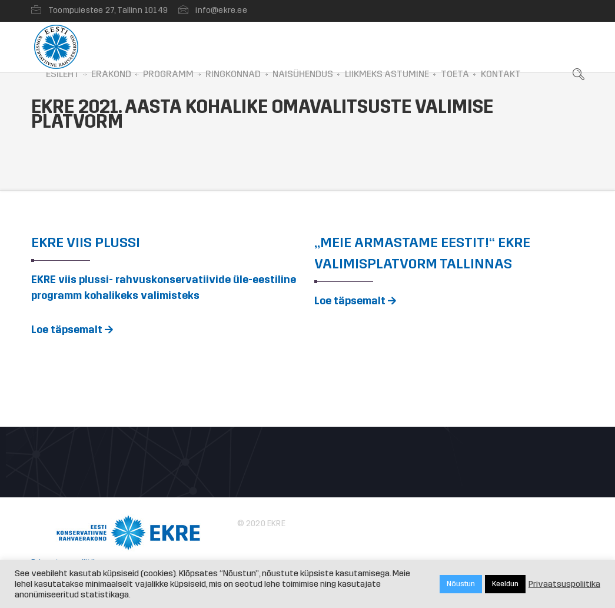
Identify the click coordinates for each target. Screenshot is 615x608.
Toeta (455, 73)
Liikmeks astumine (387, 73)
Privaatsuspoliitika (564, 584)
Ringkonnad (233, 73)
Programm (168, 73)
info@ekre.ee (221, 10)
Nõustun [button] (461, 584)
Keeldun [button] (505, 584)
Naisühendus (302, 73)
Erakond (111, 73)
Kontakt (501, 73)
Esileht (62, 73)
